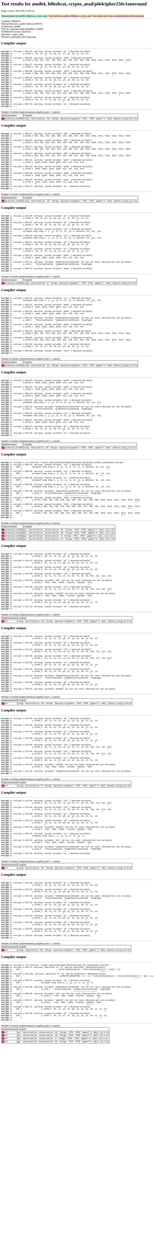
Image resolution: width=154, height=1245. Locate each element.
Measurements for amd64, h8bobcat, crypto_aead (24, 16)
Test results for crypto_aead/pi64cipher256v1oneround (118, 16)
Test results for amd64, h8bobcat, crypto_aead (70, 16)
